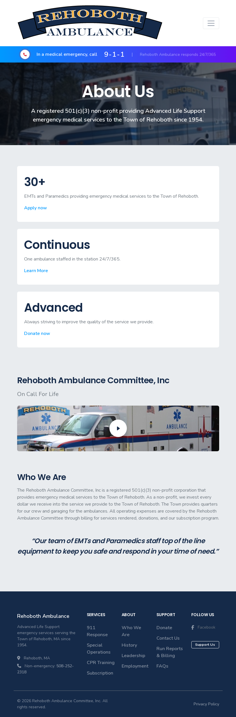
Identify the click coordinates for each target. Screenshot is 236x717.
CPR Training (101, 662)
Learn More (36, 270)
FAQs (162, 666)
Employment (135, 666)
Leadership (133, 655)
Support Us (205, 644)
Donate (164, 628)
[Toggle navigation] (211, 23)
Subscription (100, 673)
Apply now (35, 208)
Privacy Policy (206, 704)
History (129, 645)
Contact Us (168, 638)
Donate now (37, 333)
